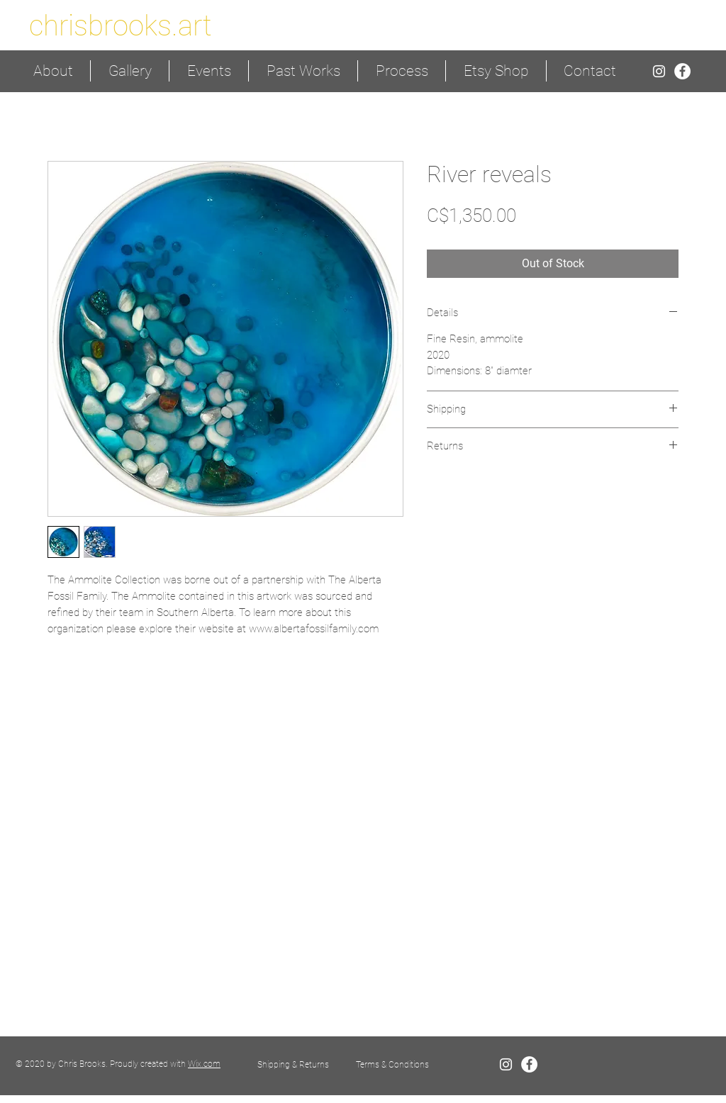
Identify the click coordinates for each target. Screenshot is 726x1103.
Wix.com (204, 1064)
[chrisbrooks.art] (120, 25)
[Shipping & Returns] (292, 1065)
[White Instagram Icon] (659, 71)
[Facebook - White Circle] (682, 71)
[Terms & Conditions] (392, 1065)
